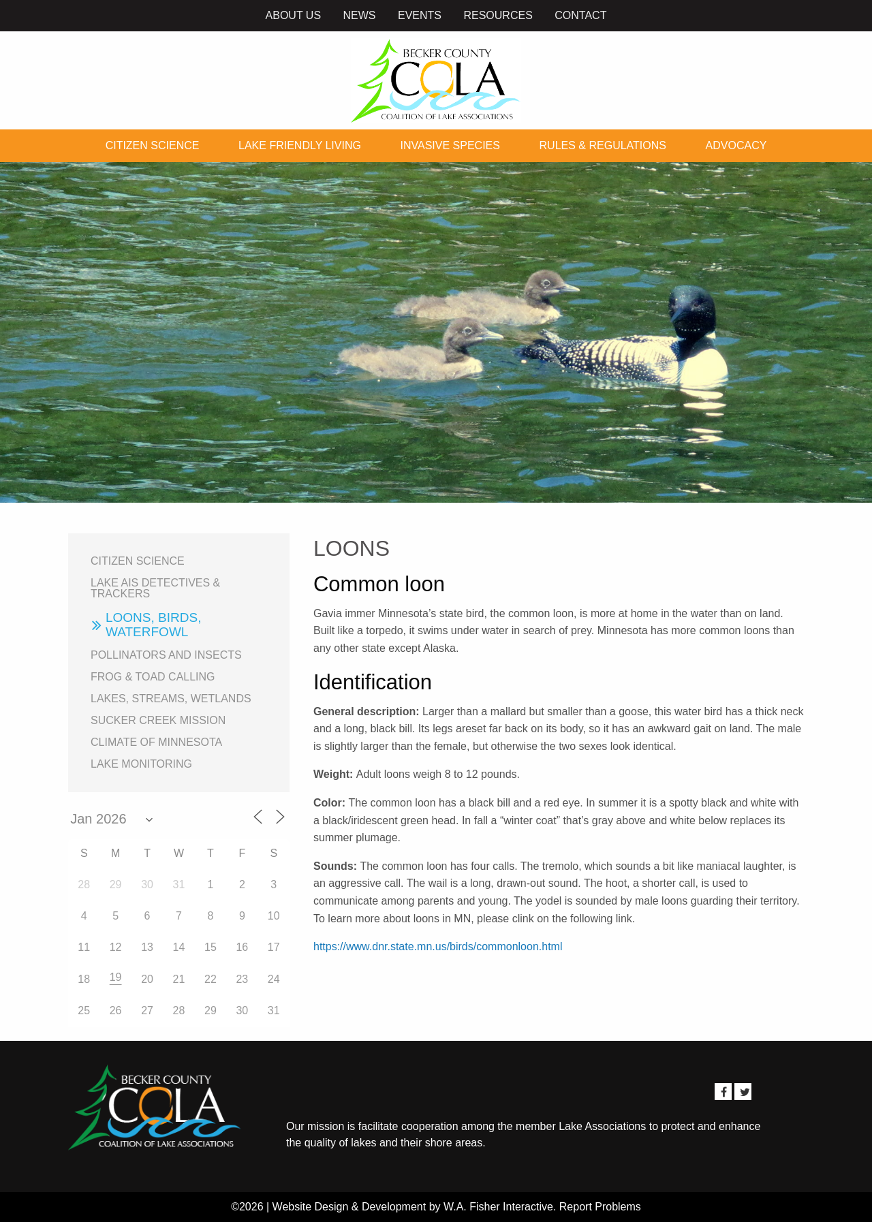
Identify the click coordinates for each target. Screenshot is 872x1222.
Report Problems (600, 1206)
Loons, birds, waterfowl (153, 624)
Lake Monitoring (141, 764)
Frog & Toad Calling (153, 677)
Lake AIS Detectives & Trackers (155, 588)
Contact (580, 15)
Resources (497, 15)
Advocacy (736, 145)
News (359, 15)
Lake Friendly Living (299, 145)
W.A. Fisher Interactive (498, 1206)
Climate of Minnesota (156, 742)
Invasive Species (450, 145)
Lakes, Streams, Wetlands (171, 698)
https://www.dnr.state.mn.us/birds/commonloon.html (437, 946)
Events (419, 15)
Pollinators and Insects (166, 655)
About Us (294, 15)
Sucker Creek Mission (158, 720)
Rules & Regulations (603, 145)
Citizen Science (153, 145)
